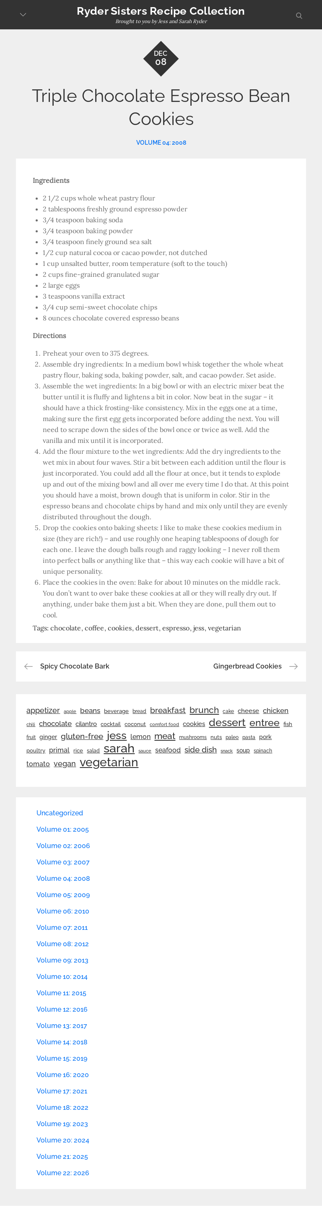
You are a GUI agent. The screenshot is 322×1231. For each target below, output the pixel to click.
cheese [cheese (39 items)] (248, 711)
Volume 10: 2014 (62, 977)
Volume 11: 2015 (61, 993)
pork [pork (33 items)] (265, 737)
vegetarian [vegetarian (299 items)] (109, 762)
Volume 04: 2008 (161, 142)
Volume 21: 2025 (62, 1157)
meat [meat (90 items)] (164, 736)
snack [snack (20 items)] (227, 751)
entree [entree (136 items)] (264, 722)
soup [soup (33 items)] (243, 750)
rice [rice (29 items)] (78, 750)
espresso (176, 628)
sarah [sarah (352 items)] (119, 748)
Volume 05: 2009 (63, 895)
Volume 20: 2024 (62, 1140)
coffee (94, 628)
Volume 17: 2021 (61, 1091)
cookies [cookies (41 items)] (194, 724)
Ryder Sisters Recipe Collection (161, 11)
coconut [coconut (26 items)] (135, 724)
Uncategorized (59, 813)
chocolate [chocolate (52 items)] (55, 723)
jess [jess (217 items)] (117, 735)
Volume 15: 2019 (61, 1058)
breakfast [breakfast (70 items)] (168, 710)
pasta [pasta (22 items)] (248, 737)
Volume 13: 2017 (61, 1026)
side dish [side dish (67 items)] (200, 749)
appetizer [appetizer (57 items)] (43, 710)
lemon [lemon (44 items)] (140, 737)
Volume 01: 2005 (62, 829)
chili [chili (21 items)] (30, 724)
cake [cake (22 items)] (228, 711)
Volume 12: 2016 (62, 1009)
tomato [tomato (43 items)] (38, 764)
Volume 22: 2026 (62, 1173)
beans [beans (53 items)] (90, 710)
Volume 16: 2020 (62, 1075)
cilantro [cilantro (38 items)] (86, 724)
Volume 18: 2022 (62, 1107)
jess (198, 628)
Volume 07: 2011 (62, 928)
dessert (146, 628)
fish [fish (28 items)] (287, 724)
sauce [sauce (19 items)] (144, 750)
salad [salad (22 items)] (93, 751)
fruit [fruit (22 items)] (31, 737)
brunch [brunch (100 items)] (204, 710)
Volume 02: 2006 (63, 846)
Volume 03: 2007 (63, 862)
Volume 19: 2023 (62, 1124)
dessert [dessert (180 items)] (227, 722)
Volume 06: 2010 (62, 911)
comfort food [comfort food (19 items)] (164, 724)
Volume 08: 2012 (62, 944)
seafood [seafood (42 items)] (168, 750)
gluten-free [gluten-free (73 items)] (82, 736)
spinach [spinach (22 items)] (263, 751)
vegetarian (224, 628)
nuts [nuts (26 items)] (216, 737)
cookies (120, 628)
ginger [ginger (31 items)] (48, 737)
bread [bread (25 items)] (139, 711)
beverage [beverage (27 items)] (116, 711)
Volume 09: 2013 (62, 960)
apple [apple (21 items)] (70, 711)
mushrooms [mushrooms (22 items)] (193, 737)
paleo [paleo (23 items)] (232, 737)
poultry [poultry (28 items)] (35, 750)
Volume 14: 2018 (62, 1042)
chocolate (65, 628)
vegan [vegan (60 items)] (65, 763)
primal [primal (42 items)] (59, 750)
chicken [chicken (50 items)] (275, 710)
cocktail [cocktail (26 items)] (111, 724)
